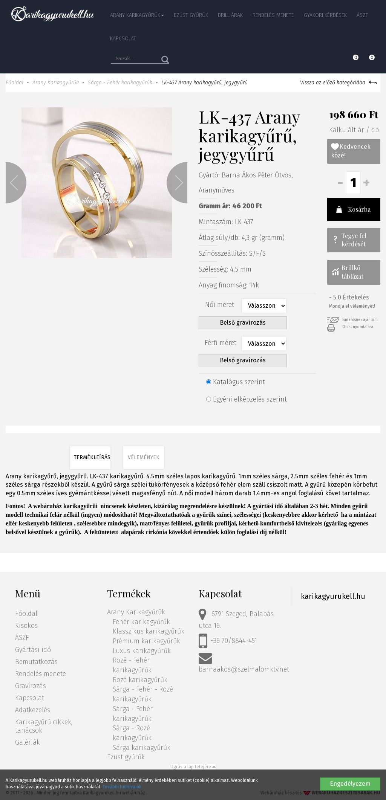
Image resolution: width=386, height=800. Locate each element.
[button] (16, 182)
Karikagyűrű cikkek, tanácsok (44, 726)
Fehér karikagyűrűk (141, 622)
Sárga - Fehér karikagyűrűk (120, 82)
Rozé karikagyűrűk (140, 680)
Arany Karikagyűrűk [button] (137, 15)
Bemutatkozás (36, 662)
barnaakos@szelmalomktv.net (244, 662)
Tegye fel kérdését (348, 240)
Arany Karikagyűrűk (55, 82)
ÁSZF (362, 15)
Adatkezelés (32, 710)
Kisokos (26, 625)
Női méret (220, 304)
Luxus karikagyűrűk (142, 651)
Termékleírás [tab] (92, 457)
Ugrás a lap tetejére (193, 766)
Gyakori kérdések (325, 15)
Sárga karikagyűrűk (141, 748)
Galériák (27, 742)
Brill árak (230, 15)
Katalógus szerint (235, 382)
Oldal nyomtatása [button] (350, 327)
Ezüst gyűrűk (191, 15)
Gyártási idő (33, 650)
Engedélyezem (350, 783)
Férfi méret (220, 342)
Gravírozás (30, 686)
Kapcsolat (123, 38)
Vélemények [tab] (143, 457)
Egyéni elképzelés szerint (246, 399)
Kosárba (352, 209)
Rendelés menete (273, 15)
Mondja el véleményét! (352, 306)
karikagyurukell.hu (333, 596)
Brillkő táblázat (347, 272)
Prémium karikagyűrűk (146, 641)
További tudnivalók (122, 786)
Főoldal (14, 82)
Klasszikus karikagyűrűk (148, 631)
